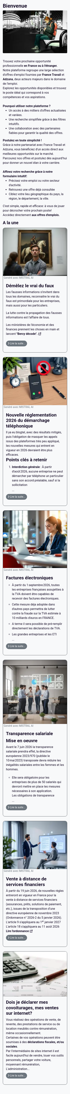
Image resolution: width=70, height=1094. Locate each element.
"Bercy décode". (26, 334)
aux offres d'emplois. (46, 215)
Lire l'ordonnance (17, 931)
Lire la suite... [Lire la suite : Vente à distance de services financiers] (16, 937)
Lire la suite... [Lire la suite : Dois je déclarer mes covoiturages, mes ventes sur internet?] (16, 1075)
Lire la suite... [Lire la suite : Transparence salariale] (16, 807)
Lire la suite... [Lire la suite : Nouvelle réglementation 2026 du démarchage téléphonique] (16, 496)
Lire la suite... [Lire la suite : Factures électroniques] (16, 645)
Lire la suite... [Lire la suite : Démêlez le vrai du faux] (16, 343)
